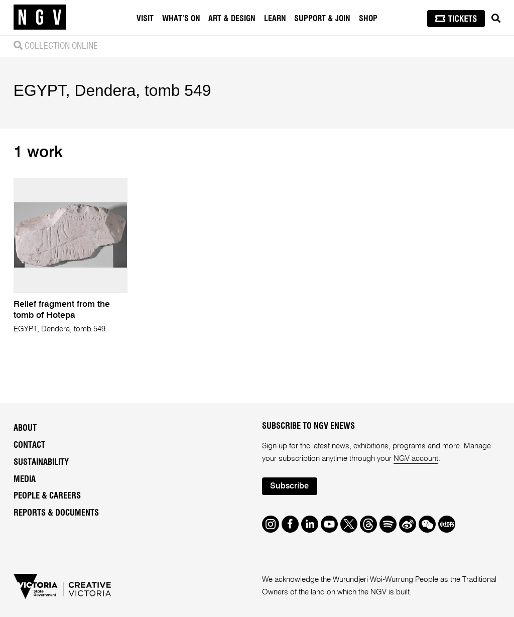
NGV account (416, 458)
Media (25, 479)
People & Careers (47, 496)
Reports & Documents (56, 513)
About (25, 428)
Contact (29, 445)
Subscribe (289, 486)
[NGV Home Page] (40, 17)
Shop (368, 19)
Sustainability (41, 462)
